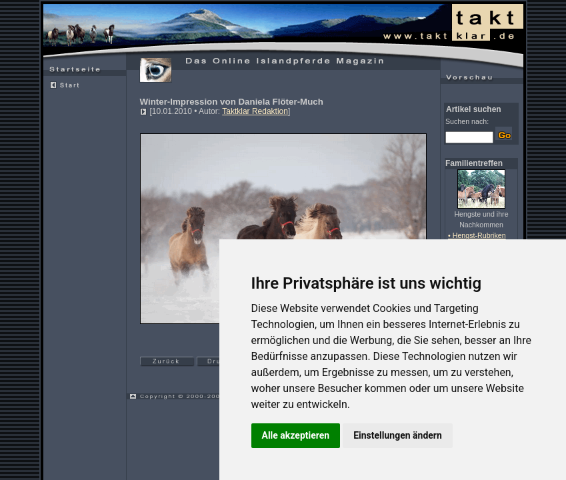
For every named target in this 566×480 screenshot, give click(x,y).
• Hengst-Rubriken (477, 235)
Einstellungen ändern (397, 435)
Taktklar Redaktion (255, 111)
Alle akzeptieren (296, 435)
